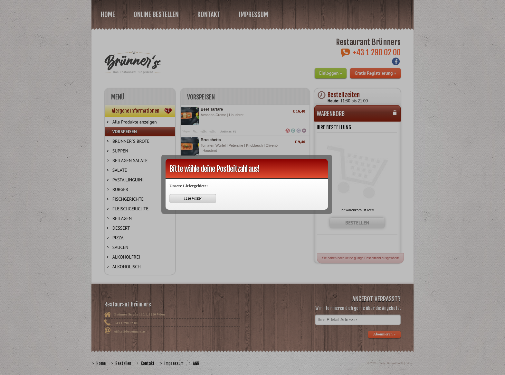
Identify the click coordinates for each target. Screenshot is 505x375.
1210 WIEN (193, 198)
